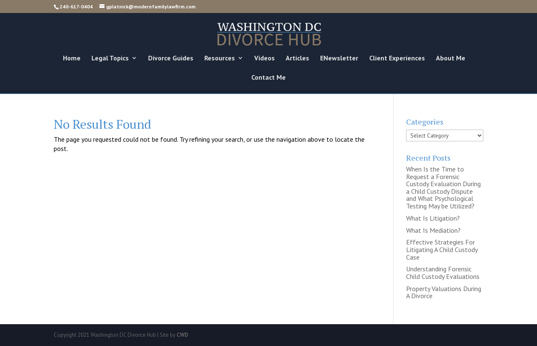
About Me (450, 58)
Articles (297, 58)
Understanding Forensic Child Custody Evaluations (443, 273)
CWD (182, 334)
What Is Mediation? (433, 230)
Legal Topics (110, 58)
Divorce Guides (170, 58)
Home (72, 58)
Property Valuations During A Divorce (443, 292)
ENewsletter (339, 58)
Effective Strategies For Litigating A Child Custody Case (441, 249)
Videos (264, 58)
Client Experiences (397, 58)
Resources (219, 58)
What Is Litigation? (433, 218)
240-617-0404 (76, 6)
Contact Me (268, 77)
